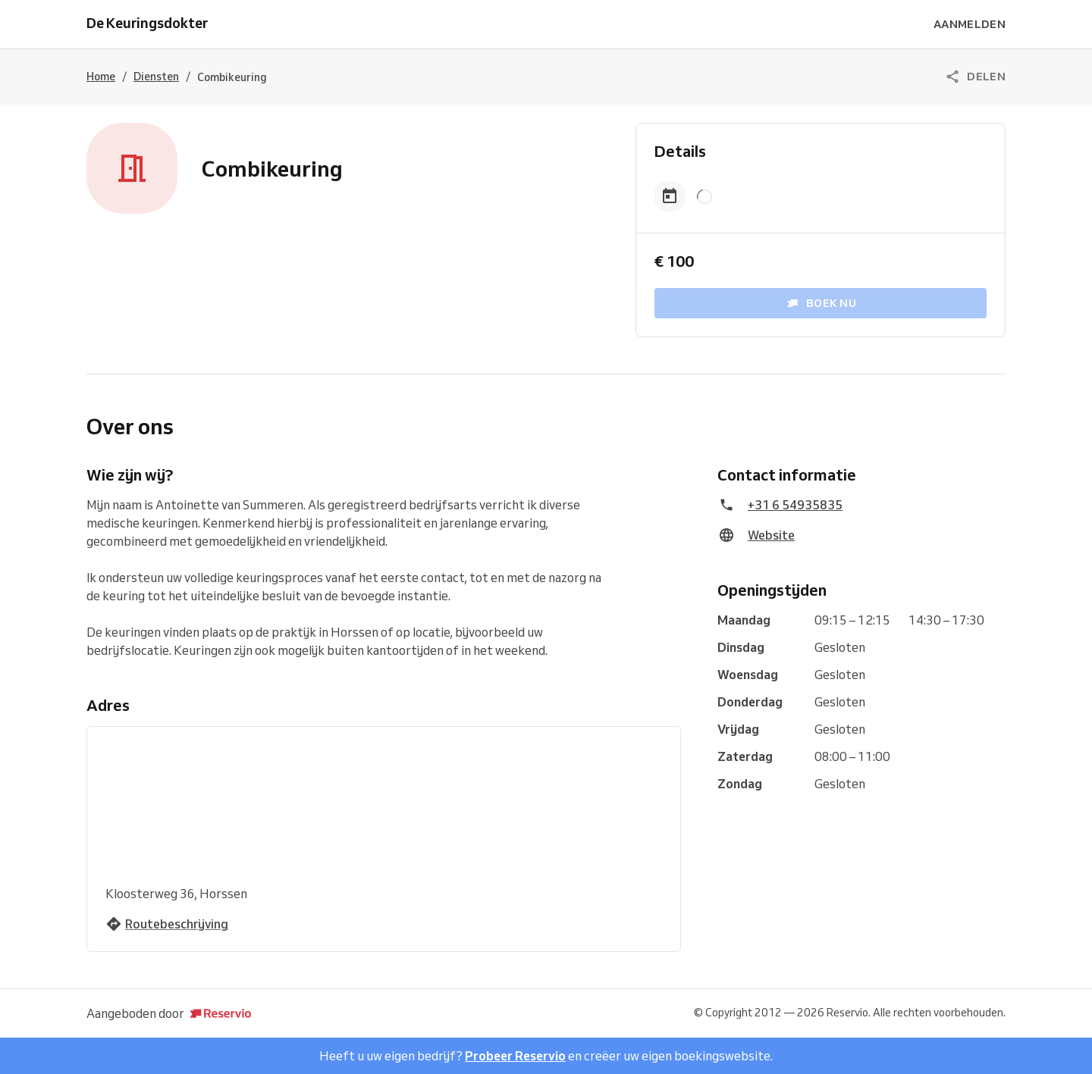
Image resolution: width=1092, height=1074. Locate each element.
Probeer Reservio (515, 1055)
